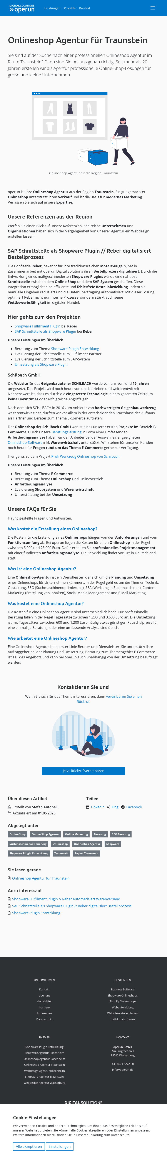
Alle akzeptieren (29, 1146)
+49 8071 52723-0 (123, 1064)
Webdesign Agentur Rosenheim (44, 1071)
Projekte (70, 8)
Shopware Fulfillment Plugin (37, 326)
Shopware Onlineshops (123, 995)
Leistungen (52, 8)
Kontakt (84, 8)
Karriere (44, 1007)
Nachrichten (44, 1001)
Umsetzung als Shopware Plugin (41, 364)
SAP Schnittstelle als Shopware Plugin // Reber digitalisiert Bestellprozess (72, 906)
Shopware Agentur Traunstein (44, 1077)
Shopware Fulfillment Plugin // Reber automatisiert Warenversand (66, 899)
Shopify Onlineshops (122, 1001)
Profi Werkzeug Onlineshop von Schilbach (85, 456)
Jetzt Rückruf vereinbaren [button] (83, 770)
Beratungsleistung (67, 432)
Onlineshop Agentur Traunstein (44, 1065)
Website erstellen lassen (122, 1013)
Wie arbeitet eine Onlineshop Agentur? (47, 638)
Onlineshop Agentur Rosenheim (44, 1059)
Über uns (44, 995)
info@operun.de (122, 1070)
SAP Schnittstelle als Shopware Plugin (45, 331)
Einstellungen (59, 1146)
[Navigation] (153, 8)
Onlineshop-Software (25, 442)
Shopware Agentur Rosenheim (44, 1053)
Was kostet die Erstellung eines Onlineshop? (52, 528)
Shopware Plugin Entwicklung (75, 348)
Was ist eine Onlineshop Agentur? (42, 568)
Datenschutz (44, 1019)
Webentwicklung (123, 1007)
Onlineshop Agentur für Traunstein (41, 878)
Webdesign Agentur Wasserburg (44, 1083)
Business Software (122, 989)
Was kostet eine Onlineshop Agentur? (46, 603)
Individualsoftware (123, 1019)
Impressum (44, 1013)
